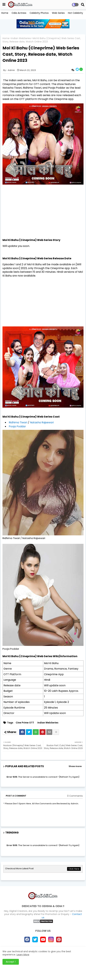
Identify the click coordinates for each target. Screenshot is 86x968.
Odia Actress (19, 13)
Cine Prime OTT (25, 722)
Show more (75, 766)
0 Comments (75, 795)
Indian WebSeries (21, 38)
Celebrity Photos (39, 13)
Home (4, 13)
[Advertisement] (43, 215)
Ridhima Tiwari (18, 422)
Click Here (73, 868)
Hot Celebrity (75, 13)
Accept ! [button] (11, 961)
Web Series (58, 13)
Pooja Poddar (17, 426)
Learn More (23, 954)
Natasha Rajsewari (42, 422)
